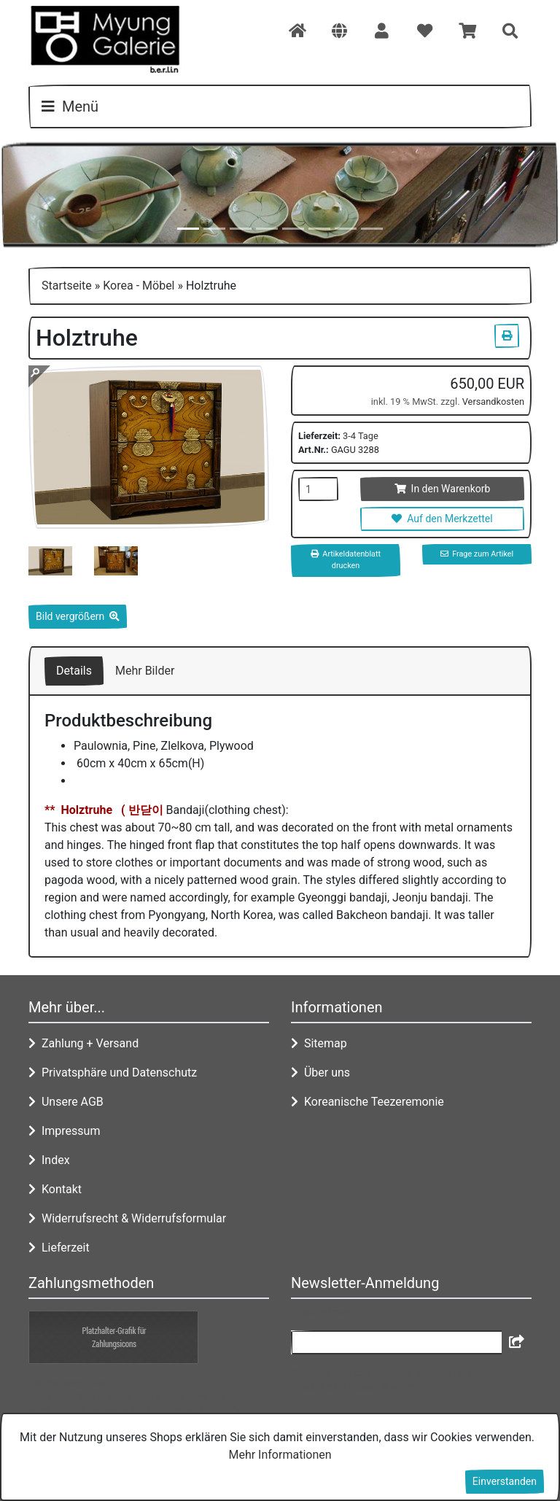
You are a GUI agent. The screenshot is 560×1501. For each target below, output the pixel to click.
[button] (339, 32)
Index (49, 1160)
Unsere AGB (66, 1102)
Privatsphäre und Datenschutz (112, 1072)
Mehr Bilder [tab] (144, 671)
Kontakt (55, 1189)
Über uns (320, 1072)
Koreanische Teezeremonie (367, 1102)
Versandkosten (493, 401)
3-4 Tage (360, 435)
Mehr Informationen (279, 1455)
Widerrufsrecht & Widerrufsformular (127, 1218)
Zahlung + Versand (83, 1043)
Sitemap (319, 1043)
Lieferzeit (59, 1247)
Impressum (64, 1131)
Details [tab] (74, 671)
